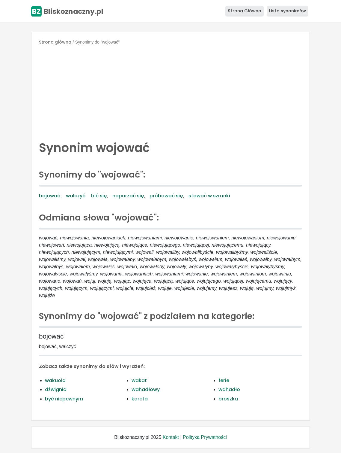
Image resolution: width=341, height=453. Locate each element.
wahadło (229, 389)
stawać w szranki (209, 195)
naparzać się (128, 195)
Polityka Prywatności (205, 437)
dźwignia (56, 389)
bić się (99, 195)
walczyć (75, 195)
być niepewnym (64, 398)
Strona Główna (244, 11)
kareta (140, 398)
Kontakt (171, 437)
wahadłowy (146, 389)
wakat (139, 380)
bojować (49, 195)
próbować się (166, 195)
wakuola (55, 380)
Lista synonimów (287, 11)
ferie (223, 380)
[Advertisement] (170, 91)
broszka (228, 398)
